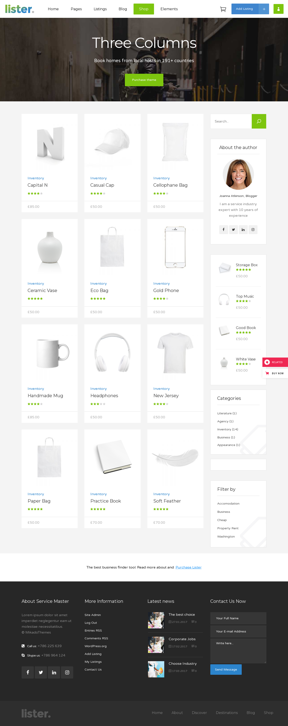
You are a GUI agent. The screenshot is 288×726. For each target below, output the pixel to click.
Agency (223, 421)
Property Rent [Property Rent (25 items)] (228, 528)
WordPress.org (96, 646)
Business (223, 437)
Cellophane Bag (170, 185)
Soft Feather (167, 501)
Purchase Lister (189, 567)
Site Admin (93, 615)
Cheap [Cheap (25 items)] (222, 520)
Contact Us (93, 669)
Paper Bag (39, 501)
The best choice (182, 614)
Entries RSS (93, 630)
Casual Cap (102, 185)
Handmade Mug (45, 395)
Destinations (227, 713)
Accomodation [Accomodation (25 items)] (228, 503)
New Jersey (166, 395)
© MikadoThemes (36, 632)
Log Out (91, 623)
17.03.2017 (178, 671)
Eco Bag (99, 290)
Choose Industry (183, 663)
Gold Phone (166, 290)
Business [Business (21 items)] (223, 512)
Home (157, 713)
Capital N (38, 185)
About (177, 713)
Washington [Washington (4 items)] (226, 536)
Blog (251, 713)
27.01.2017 (178, 622)
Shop (268, 713)
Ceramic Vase (42, 290)
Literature (224, 413)
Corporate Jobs (182, 639)
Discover (199, 713)
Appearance (226, 445)
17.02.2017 (178, 646)
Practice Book (105, 501)
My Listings (93, 662)
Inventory (36, 178)
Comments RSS (96, 638)
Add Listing (93, 654)
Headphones (104, 395)
